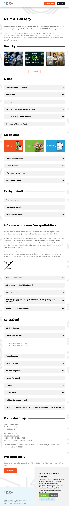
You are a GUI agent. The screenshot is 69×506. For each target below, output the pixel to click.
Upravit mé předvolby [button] (47, 499)
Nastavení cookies (21, 500)
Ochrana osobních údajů (12, 501)
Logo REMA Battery (16, 343)
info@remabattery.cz (11, 436)
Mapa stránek (8, 503)
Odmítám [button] (54, 495)
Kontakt (60, 3)
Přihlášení (10, 470)
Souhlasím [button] (44, 495)
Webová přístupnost (19, 503)
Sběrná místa (49, 3)
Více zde (34, 71)
